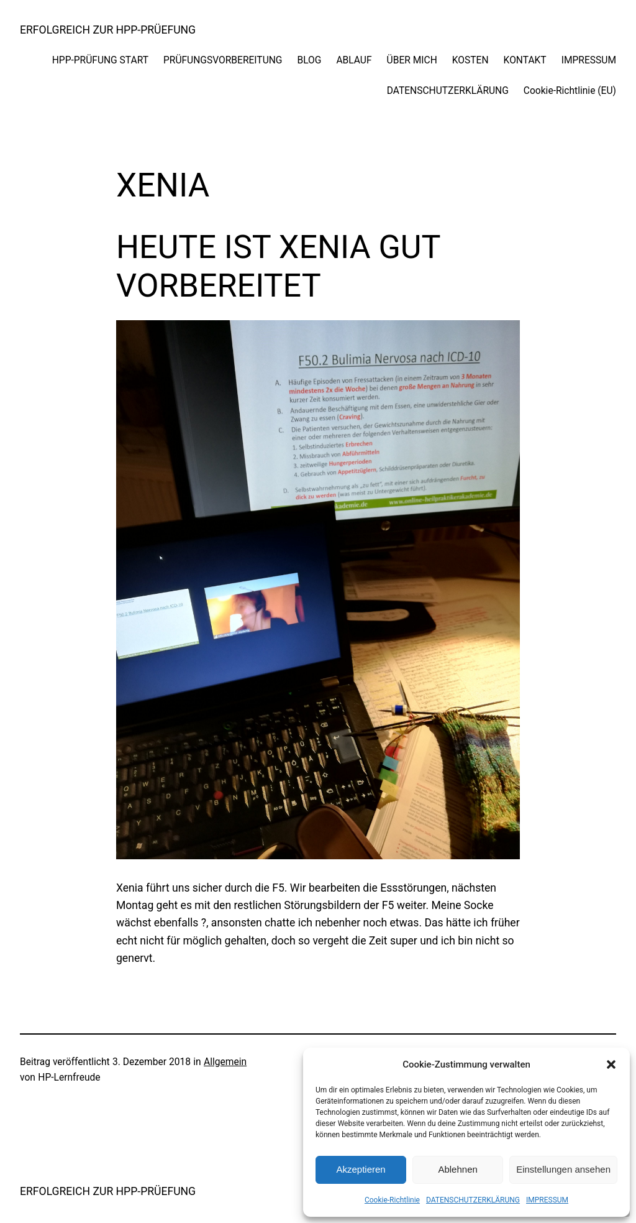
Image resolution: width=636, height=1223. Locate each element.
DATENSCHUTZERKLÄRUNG (473, 1200)
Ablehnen (457, 1169)
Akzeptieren (360, 1169)
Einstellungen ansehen (563, 1169)
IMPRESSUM (547, 1200)
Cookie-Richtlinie (392, 1200)
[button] (611, 1064)
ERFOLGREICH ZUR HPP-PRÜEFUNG (108, 30)
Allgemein (225, 1062)
